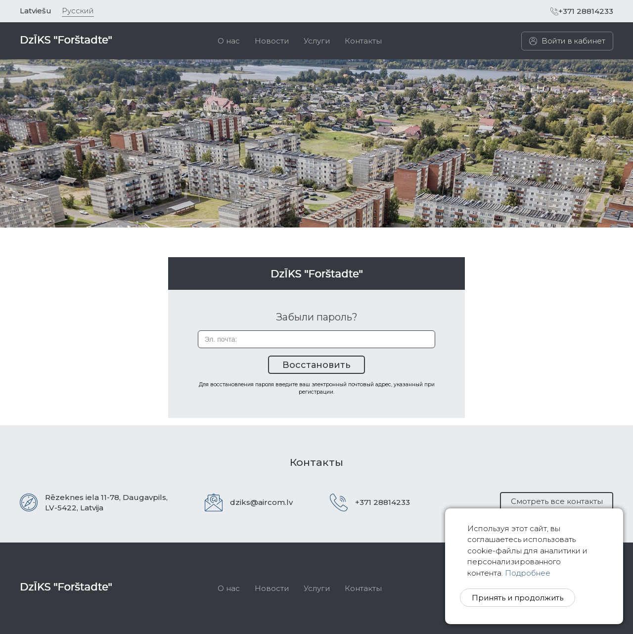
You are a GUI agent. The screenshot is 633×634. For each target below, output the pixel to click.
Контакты (363, 40)
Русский (78, 10)
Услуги (317, 40)
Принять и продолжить (517, 597)
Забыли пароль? (317, 317)
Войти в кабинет (567, 40)
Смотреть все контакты (557, 501)
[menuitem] (229, 41)
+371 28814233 (581, 11)
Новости (272, 40)
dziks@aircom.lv (261, 502)
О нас (229, 40)
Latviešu (35, 10)
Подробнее (527, 573)
